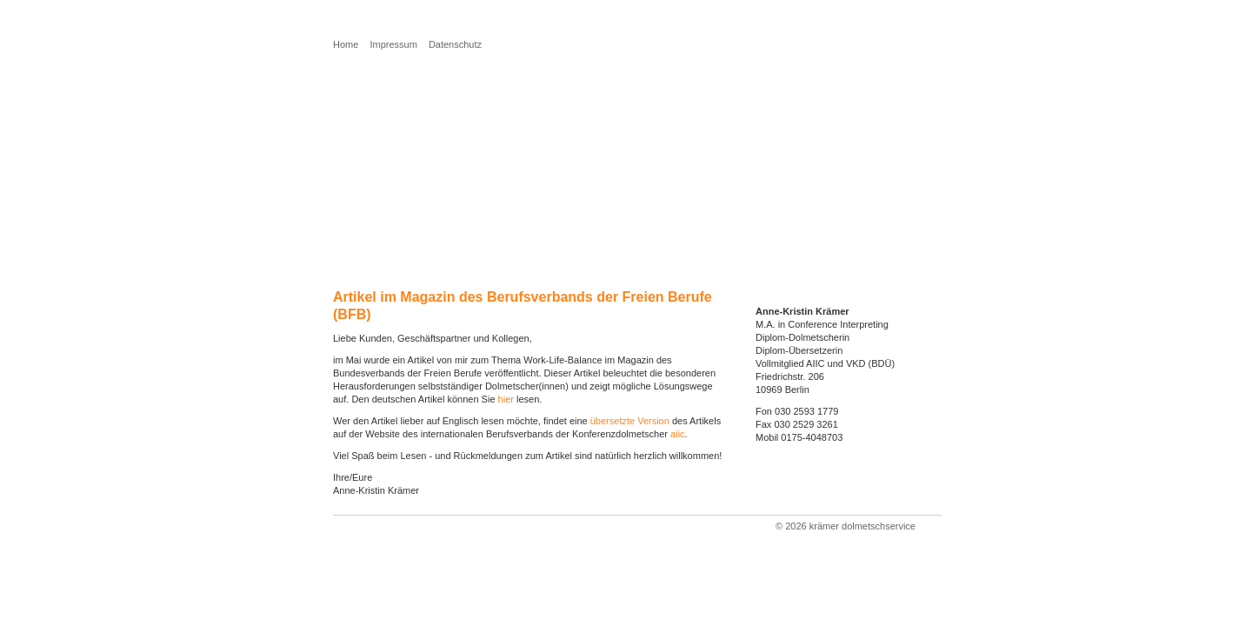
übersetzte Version (629, 421)
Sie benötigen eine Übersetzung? (436, 131)
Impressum (393, 44)
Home (345, 44)
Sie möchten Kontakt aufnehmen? (438, 170)
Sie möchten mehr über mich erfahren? (454, 150)
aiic (677, 434)
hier (506, 399)
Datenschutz (455, 44)
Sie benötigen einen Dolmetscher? (440, 112)
